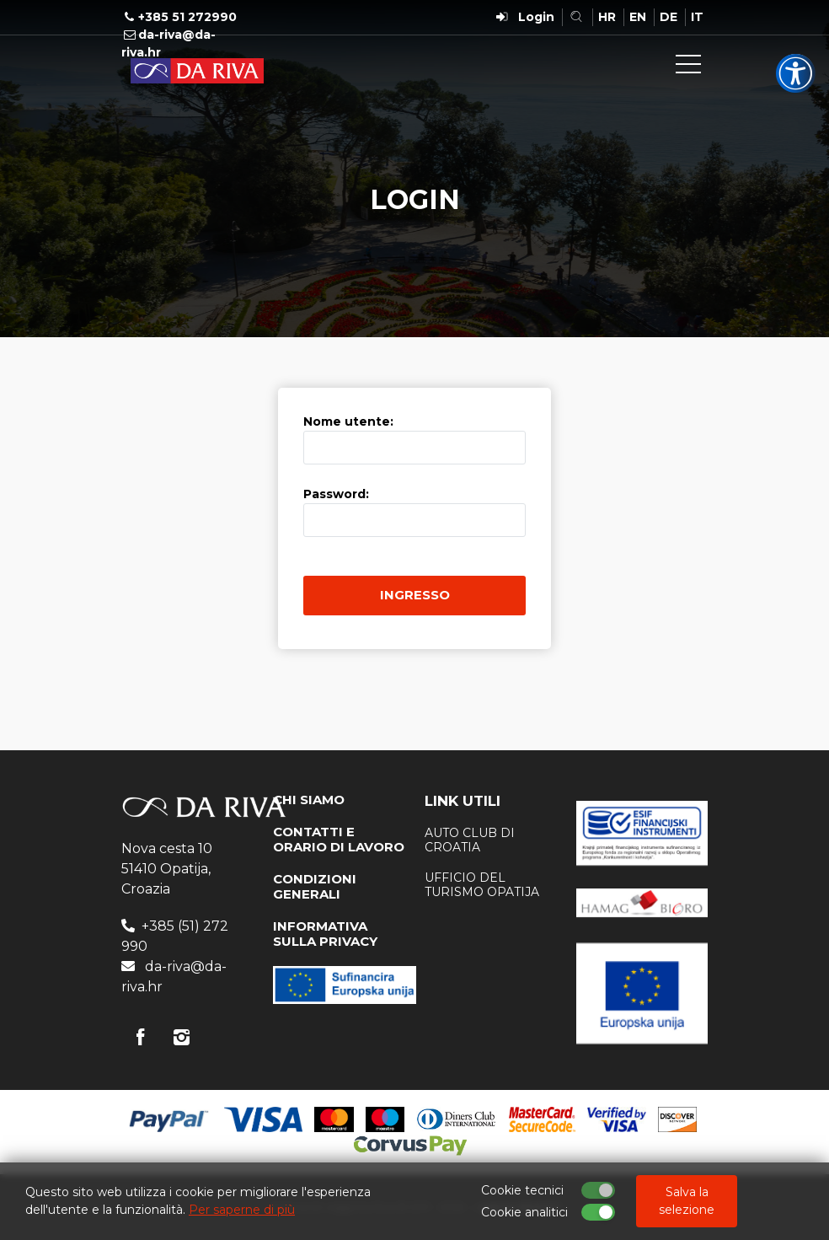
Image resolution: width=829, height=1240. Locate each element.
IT (697, 16)
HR (607, 16)
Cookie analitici (524, 1212)
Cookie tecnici (522, 1190)
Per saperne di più (242, 1209)
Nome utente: (348, 421)
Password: (336, 494)
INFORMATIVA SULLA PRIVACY (325, 933)
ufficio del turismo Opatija (482, 884)
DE (668, 16)
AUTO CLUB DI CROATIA (470, 840)
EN (637, 16)
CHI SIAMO (309, 800)
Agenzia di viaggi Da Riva (197, 70)
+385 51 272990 (187, 16)
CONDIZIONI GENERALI (314, 886)
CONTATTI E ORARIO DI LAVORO (338, 839)
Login (536, 16)
